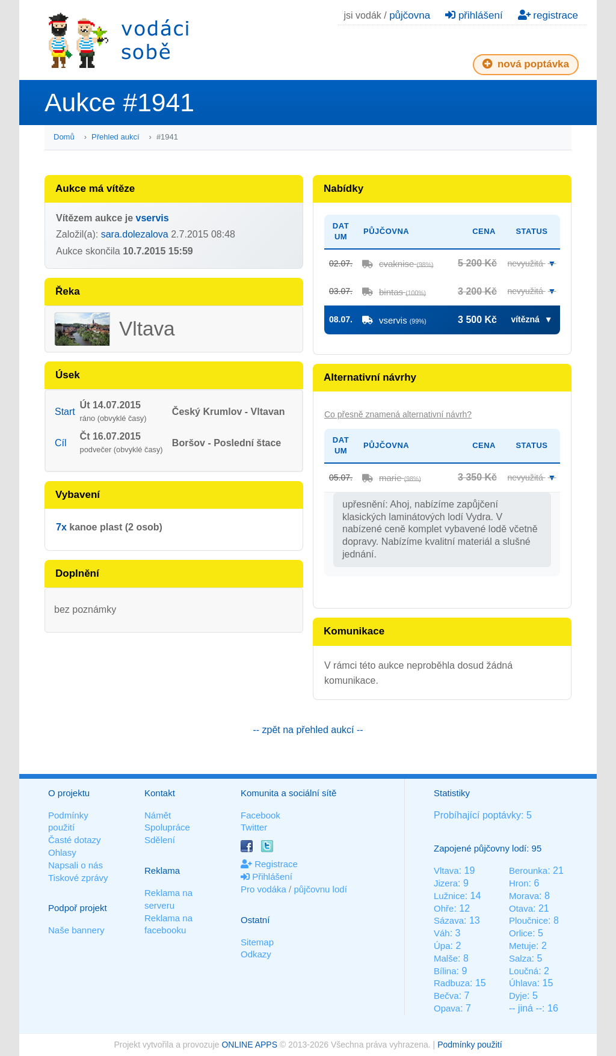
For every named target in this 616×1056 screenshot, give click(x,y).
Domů (64, 136)
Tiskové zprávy (78, 878)
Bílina (445, 971)
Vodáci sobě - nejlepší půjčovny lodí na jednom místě (118, 40)
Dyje (518, 995)
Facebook (260, 815)
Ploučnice (528, 920)
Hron (519, 883)
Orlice (520, 933)
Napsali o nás (75, 865)
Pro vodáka (263, 889)
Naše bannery (76, 930)
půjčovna (409, 15)
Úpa (442, 946)
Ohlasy (62, 852)
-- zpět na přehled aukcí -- (308, 730)
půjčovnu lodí (320, 889)
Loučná (523, 971)
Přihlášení (266, 876)
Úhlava (523, 983)
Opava (447, 1008)
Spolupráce (167, 827)
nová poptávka (525, 64)
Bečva (446, 995)
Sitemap (257, 942)
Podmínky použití (469, 1044)
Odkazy (256, 954)
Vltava (446, 870)
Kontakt (159, 793)
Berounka (528, 870)
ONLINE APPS (249, 1044)
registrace (548, 15)
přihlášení (473, 15)
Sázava (449, 920)
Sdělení (159, 840)
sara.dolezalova (134, 234)
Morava (524, 896)
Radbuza (452, 983)
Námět (157, 815)
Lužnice (449, 896)
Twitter (254, 827)
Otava (521, 908)
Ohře (444, 908)
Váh (442, 933)
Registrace (269, 864)
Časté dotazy (74, 840)
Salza (520, 958)
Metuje (522, 946)
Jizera (446, 883)
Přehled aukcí (115, 136)
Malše (446, 958)
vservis (152, 218)
